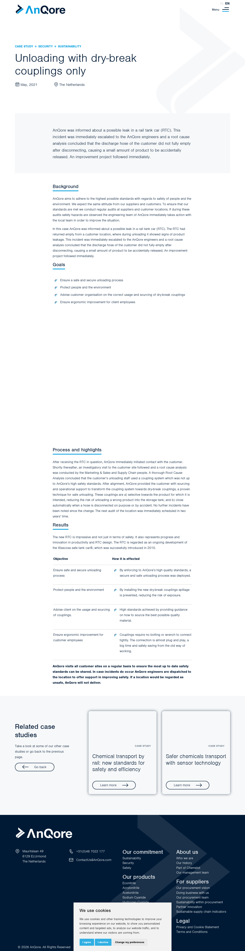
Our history (184, 863)
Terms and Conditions (191, 932)
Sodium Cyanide (134, 897)
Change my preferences (129, 942)
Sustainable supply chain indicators (201, 911)
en (227, 3)
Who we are (184, 858)
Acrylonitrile (130, 888)
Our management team (192, 872)
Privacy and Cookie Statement (197, 927)
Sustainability (131, 858)
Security (128, 863)
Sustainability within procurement (199, 902)
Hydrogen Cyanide (135, 902)
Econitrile (129, 883)
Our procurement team (192, 897)
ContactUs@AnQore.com (93, 860)
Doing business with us (192, 893)
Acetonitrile (130, 893)
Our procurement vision (193, 888)
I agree (86, 942)
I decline (103, 942)
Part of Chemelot (188, 868)
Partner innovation (189, 907)
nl (222, 3)
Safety (126, 868)
